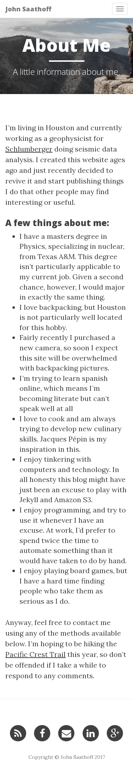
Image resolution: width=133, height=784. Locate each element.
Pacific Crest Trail (35, 654)
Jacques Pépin (63, 438)
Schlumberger (28, 148)
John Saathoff (28, 9)
